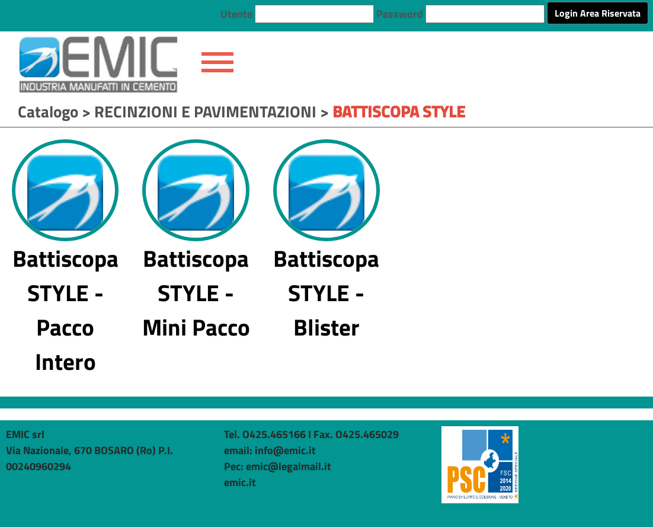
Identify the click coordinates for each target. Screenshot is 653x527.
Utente (236, 14)
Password (399, 14)
